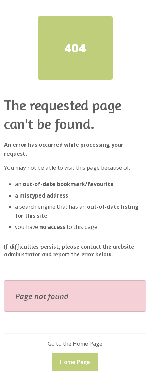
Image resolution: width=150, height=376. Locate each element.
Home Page (75, 362)
